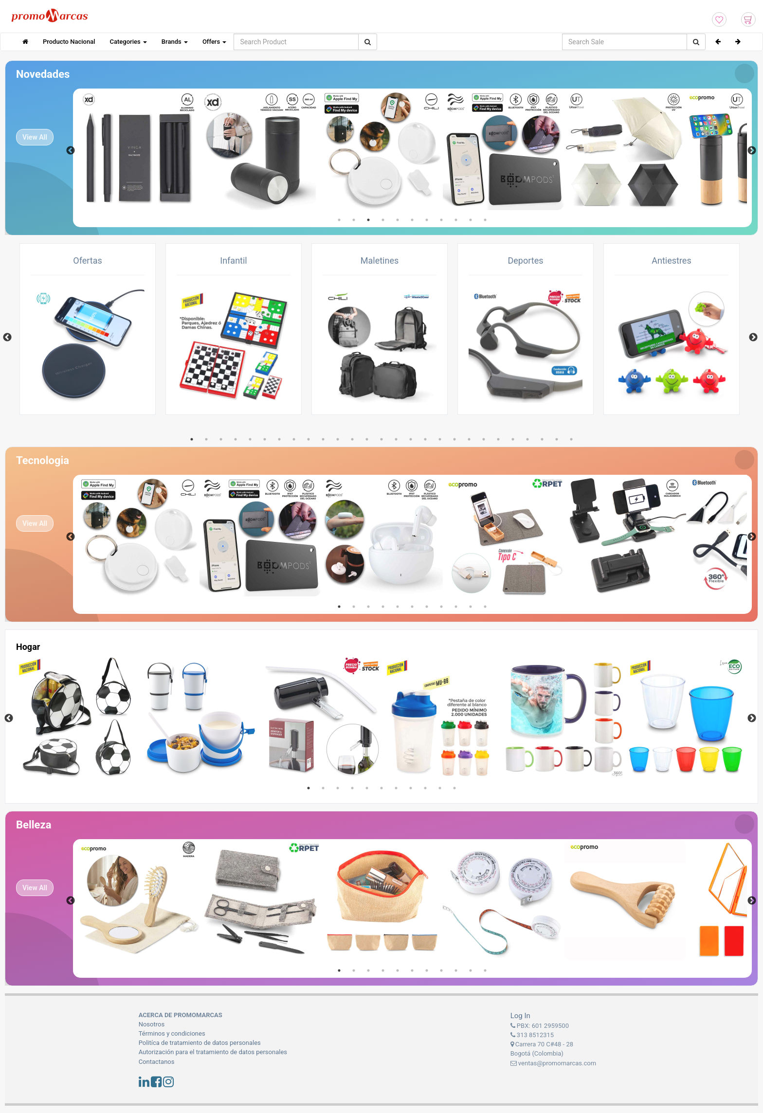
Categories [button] (128, 41)
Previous (70, 151)
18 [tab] (440, 439)
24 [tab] (527, 439)
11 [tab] (485, 220)
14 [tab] (381, 439)
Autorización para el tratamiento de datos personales (213, 1052)
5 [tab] (397, 220)
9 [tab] (456, 220)
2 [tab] (354, 220)
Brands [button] (175, 41)
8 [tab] (441, 220)
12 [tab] (352, 439)
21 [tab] (484, 439)
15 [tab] (396, 439)
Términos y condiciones (172, 1033)
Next (752, 151)
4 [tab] (383, 220)
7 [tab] (427, 220)
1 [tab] (339, 220)
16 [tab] (411, 439)
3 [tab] (368, 220)
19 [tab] (454, 439)
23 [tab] (513, 439)
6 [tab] (412, 220)
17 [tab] (425, 439)
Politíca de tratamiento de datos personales (200, 1042)
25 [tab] (542, 439)
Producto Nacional (69, 41)
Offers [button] (214, 41)
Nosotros (151, 1024)
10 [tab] (470, 220)
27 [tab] (571, 439)
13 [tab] (367, 439)
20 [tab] (469, 439)
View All (34, 137)
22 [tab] (498, 439)
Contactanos (157, 1061)
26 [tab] (557, 439)
